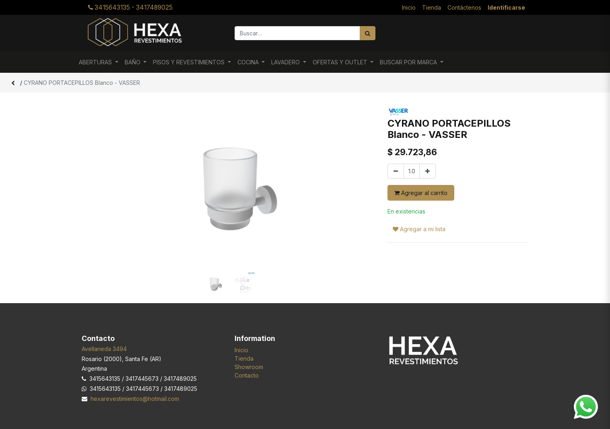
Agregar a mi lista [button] (419, 229)
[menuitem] (409, 7)
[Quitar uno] (395, 171)
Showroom (249, 366)
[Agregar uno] (427, 171)
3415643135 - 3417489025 (130, 7)
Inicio (241, 350)
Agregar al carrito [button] (420, 192)
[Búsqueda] (367, 33)
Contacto (247, 375)
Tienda (244, 358)
